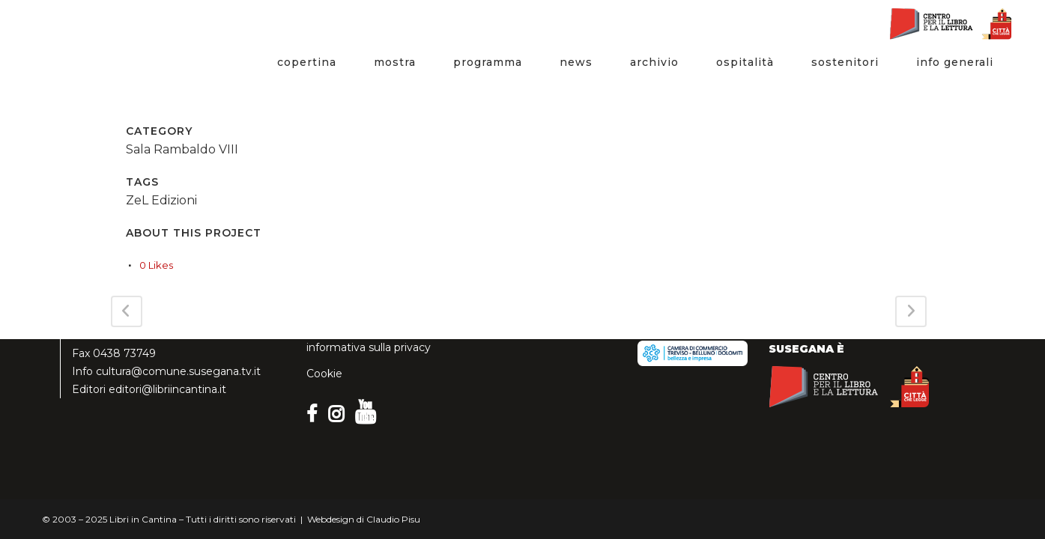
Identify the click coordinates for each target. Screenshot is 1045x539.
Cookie (324, 373)
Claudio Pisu (393, 519)
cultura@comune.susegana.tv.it (178, 371)
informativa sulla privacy (368, 347)
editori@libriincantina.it (167, 389)
